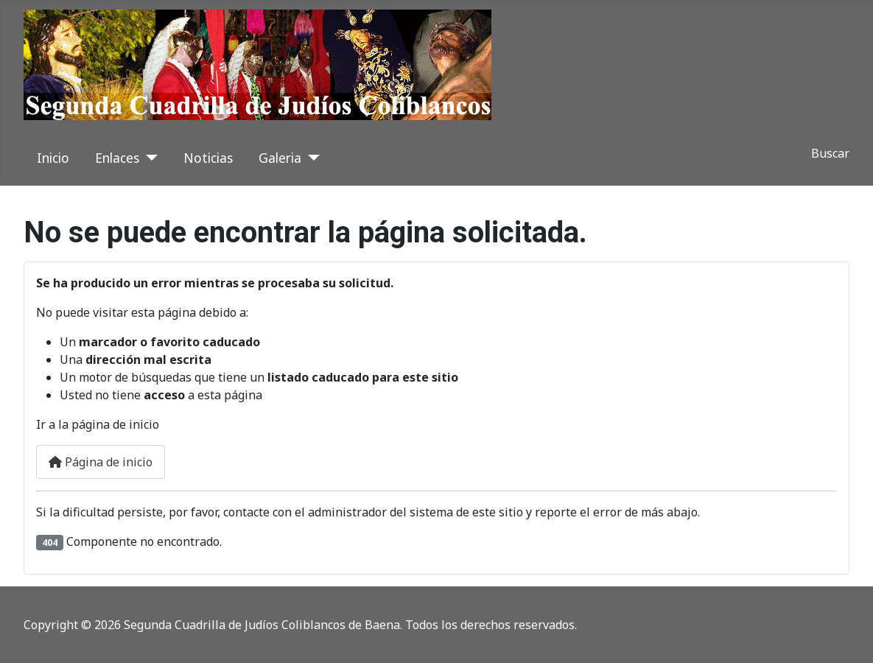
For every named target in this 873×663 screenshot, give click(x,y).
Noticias (208, 157)
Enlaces (117, 157)
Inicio (53, 157)
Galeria (280, 157)
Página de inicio (100, 462)
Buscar (830, 153)
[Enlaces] (148, 157)
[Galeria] (310, 157)
